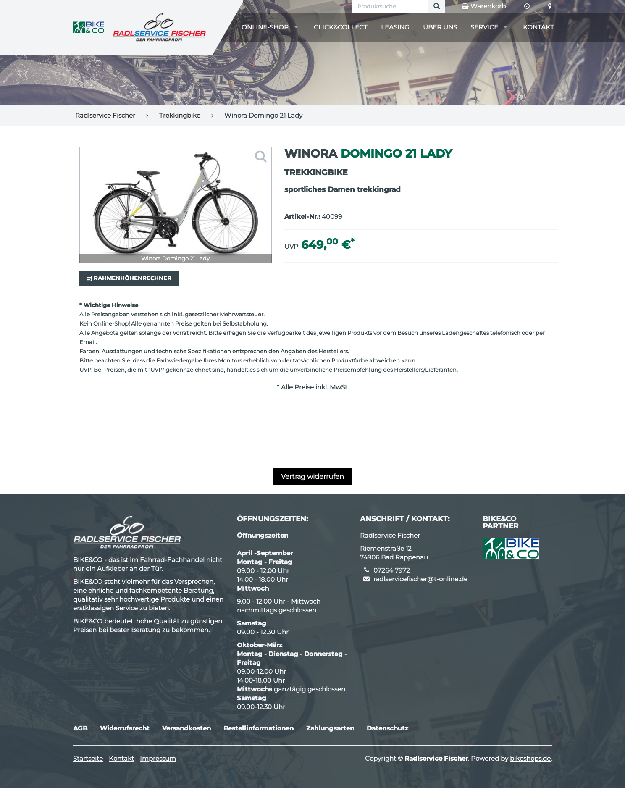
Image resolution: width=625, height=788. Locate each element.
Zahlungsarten (330, 728)
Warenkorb (484, 6)
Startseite (88, 758)
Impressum (158, 758)
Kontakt (538, 27)
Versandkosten (186, 728)
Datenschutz (387, 728)
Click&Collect (341, 27)
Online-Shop (265, 27)
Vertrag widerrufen (312, 477)
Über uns (440, 27)
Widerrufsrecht (125, 728)
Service (484, 27)
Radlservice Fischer (105, 115)
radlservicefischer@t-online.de (420, 579)
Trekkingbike (179, 115)
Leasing (395, 27)
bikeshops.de (530, 758)
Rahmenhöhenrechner (129, 278)
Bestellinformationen (258, 728)
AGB (80, 728)
